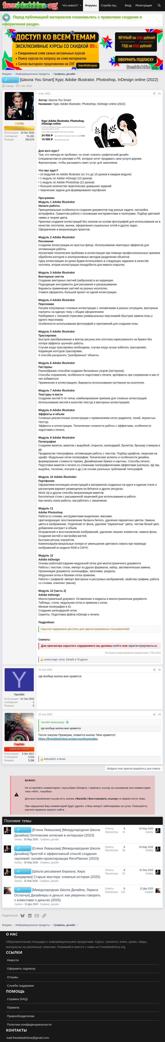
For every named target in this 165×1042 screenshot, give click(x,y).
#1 (159, 93)
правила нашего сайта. (50, 809)
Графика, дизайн (49, 839)
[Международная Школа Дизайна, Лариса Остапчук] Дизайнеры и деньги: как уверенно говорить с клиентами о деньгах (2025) (57, 895)
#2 (159, 669)
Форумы (91, 5)
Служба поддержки (113, 5)
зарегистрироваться (142, 645)
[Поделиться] (154, 93)
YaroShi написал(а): (53, 722)
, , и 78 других (66, 659)
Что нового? (70, 5)
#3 (159, 714)
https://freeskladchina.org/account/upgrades (68, 738)
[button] (80, 5)
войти (117, 645)
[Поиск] (159, 5)
